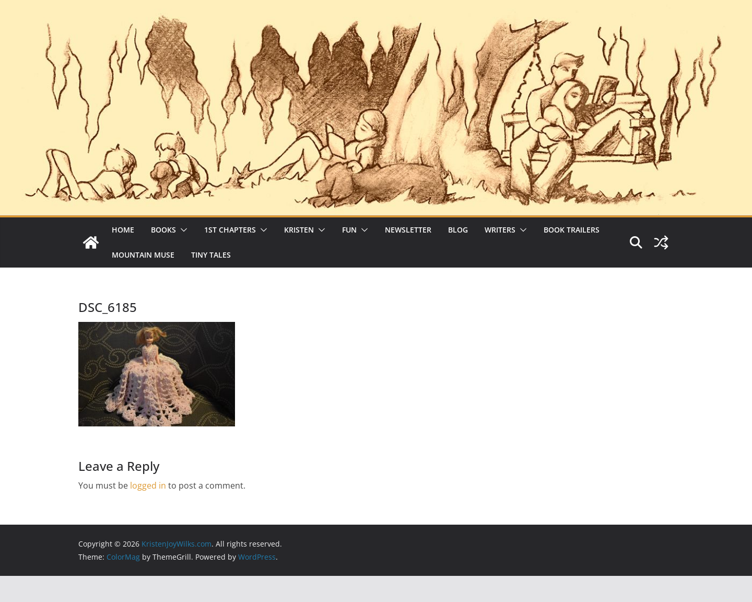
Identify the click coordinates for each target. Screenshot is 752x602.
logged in (148, 485)
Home (123, 230)
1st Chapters (230, 230)
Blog (458, 230)
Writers (500, 230)
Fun (349, 230)
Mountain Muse (143, 255)
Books (163, 230)
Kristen (299, 230)
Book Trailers (572, 230)
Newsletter (408, 230)
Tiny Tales (211, 255)
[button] (181, 230)
